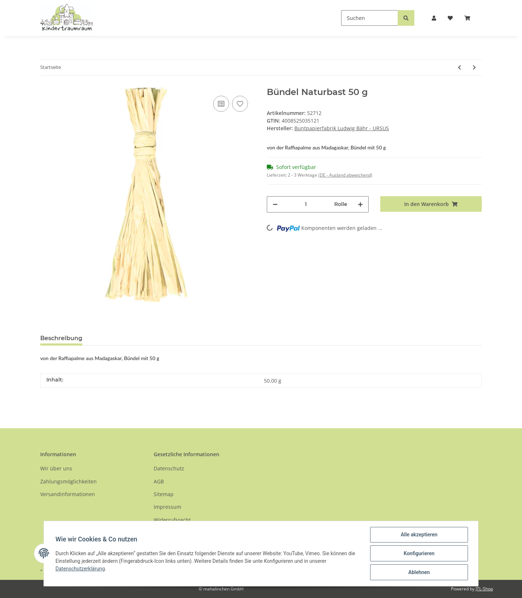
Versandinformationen (67, 494)
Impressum (167, 506)
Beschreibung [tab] (61, 338)
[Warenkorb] (470, 17)
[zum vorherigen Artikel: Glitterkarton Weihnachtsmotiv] (459, 67)
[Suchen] (369, 18)
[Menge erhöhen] (360, 204)
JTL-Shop (484, 589)
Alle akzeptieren (419, 534)
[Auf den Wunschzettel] (240, 104)
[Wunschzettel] (450, 17)
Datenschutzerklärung (80, 569)
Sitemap (164, 494)
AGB (159, 481)
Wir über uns (56, 468)
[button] (434, 17)
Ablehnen (419, 572)
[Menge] (306, 204)
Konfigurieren (418, 553)
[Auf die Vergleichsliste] (221, 104)
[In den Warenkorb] (431, 204)
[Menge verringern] (275, 204)
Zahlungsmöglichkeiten (68, 481)
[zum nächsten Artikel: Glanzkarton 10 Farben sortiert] (474, 67)
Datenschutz (169, 468)
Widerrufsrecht (172, 519)
